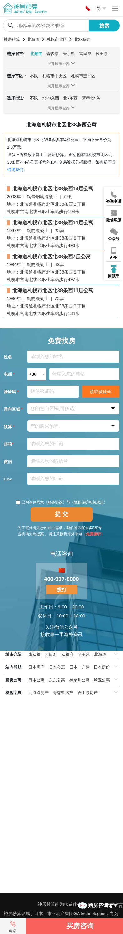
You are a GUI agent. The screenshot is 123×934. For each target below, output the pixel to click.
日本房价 (102, 667)
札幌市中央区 (54, 76)
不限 (34, 76)
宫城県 (85, 53)
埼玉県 (84, 654)
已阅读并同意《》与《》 (61, 502)
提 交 (61, 514)
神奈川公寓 (79, 680)
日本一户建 (79, 667)
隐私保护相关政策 (89, 502)
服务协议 (55, 502)
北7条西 (70, 98)
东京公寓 (57, 680)
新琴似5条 (91, 98)
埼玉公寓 (102, 680)
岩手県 (69, 53)
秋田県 (102, 53)
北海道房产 (38, 692)
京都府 (67, 654)
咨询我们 (15, 169)
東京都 (34, 654)
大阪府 (51, 654)
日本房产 (36, 667)
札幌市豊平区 (83, 76)
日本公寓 (57, 667)
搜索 (104, 25)
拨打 (62, 589)
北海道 (36, 53)
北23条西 (50, 98)
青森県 (52, 53)
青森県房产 (63, 692)
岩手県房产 (88, 692)
